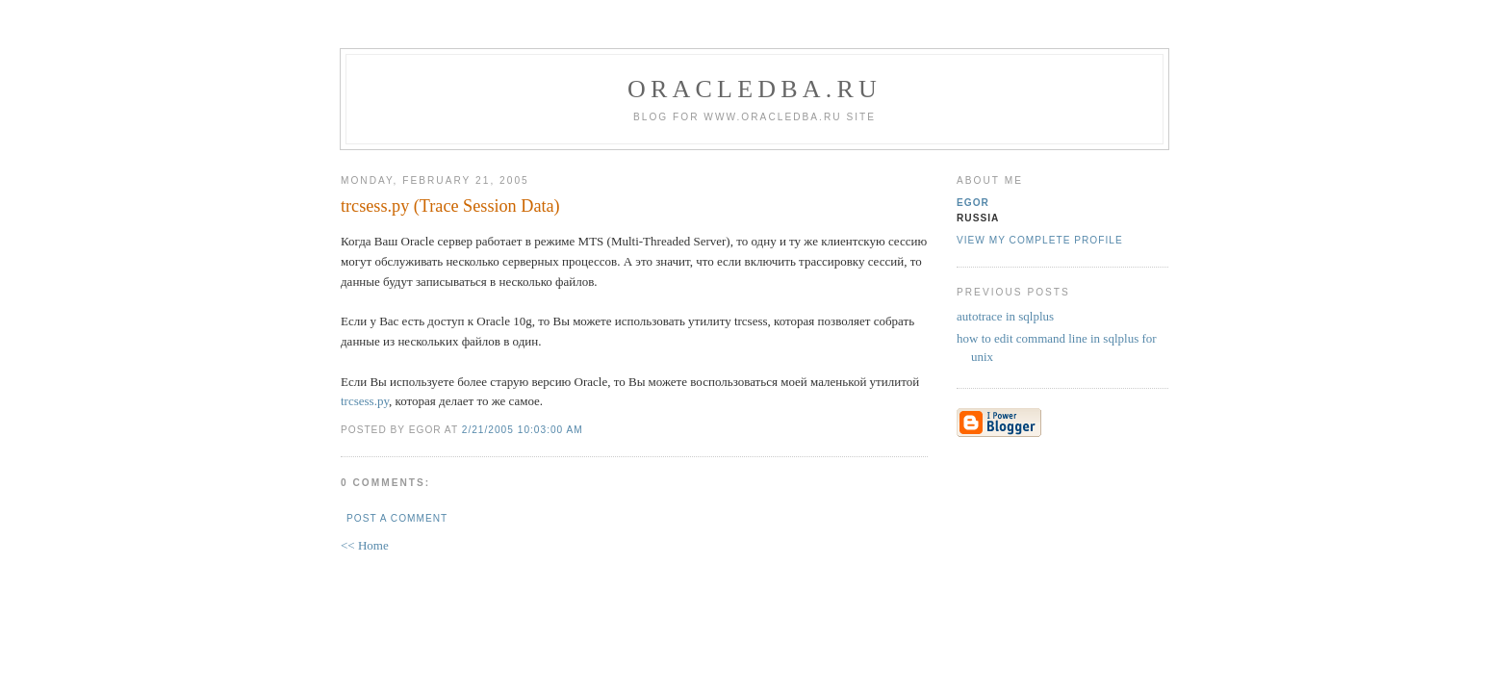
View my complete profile (1040, 240)
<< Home (365, 545)
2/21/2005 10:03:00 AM (522, 429)
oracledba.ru (754, 89)
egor (973, 202)
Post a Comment (397, 518)
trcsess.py (365, 401)
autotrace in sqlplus (1005, 316)
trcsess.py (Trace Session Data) (450, 206)
